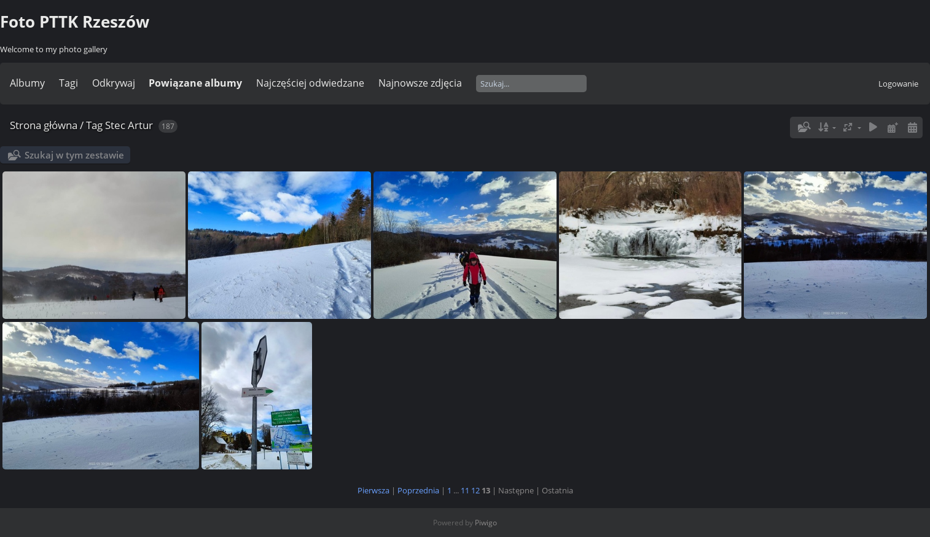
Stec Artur (129, 125)
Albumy (27, 83)
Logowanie (898, 83)
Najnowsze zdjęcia (420, 83)
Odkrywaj (113, 83)
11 (465, 490)
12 (475, 490)
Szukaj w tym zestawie (74, 155)
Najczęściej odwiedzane (310, 83)
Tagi (68, 83)
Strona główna (43, 125)
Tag (94, 125)
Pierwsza (373, 490)
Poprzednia (418, 490)
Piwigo (486, 522)
